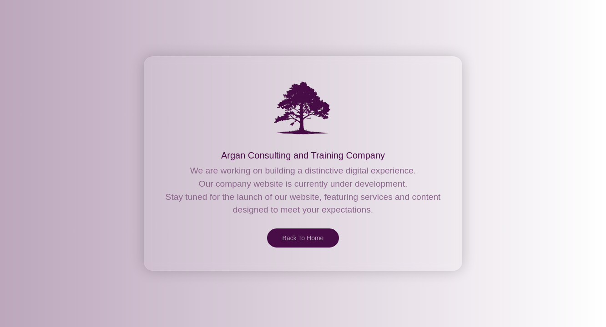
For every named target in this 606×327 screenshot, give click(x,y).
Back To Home (303, 238)
